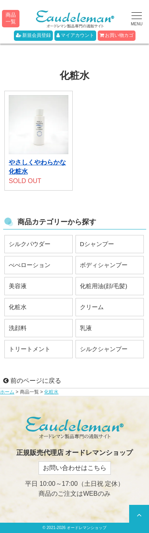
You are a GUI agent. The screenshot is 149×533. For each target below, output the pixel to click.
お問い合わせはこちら (74, 467)
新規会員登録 (33, 35)
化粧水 (18, 307)
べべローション (29, 265)
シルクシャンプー (104, 349)
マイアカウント (75, 35)
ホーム (7, 392)
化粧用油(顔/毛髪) (103, 286)
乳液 (86, 328)
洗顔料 (18, 328)
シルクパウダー (29, 244)
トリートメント (29, 349)
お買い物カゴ (117, 35)
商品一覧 (11, 18)
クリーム (92, 307)
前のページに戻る (32, 380)
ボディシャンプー (104, 265)
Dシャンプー (97, 244)
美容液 (18, 286)
